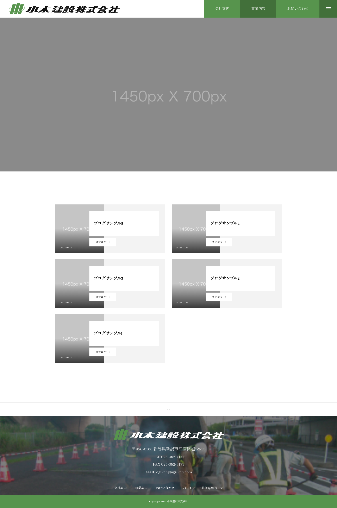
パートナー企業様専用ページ (203, 488)
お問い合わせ (165, 488)
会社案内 (120, 488)
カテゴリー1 (103, 242)
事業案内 (141, 488)
